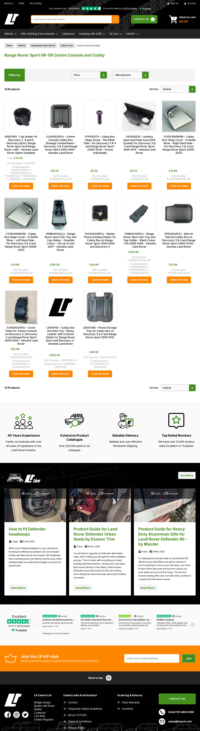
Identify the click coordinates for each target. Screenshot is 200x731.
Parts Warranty (131, 702)
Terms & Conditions (80, 721)
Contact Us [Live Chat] (144, 19)
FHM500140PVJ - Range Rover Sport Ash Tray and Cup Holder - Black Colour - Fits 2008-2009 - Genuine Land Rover (139, 240)
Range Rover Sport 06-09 (43, 45)
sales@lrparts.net (175, 721)
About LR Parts (77, 715)
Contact (73, 702)
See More (187, 475)
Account (190, 3)
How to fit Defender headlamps (27, 531)
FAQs (21, 3)
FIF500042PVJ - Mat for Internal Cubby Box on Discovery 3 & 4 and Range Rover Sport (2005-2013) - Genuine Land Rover (178, 240)
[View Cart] (182, 19)
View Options (21, 186)
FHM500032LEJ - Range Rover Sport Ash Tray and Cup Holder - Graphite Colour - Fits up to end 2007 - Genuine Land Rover (60, 241)
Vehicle (21, 45)
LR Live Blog (36, 3)
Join (188, 658)
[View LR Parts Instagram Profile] (16, 714)
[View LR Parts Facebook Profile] (7, 714)
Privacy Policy (76, 727)
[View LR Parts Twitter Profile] (25, 714)
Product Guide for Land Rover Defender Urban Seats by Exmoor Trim (95, 534)
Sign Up (172, 3)
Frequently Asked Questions (85, 708)
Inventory (127, 708)
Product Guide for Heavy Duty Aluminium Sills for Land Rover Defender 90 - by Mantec (162, 536)
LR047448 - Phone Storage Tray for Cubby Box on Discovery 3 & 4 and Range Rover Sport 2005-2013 (100, 332)
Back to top (100, 678)
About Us (8, 3)
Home (9, 45)
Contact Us (177, 698)
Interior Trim (67, 45)
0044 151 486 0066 (176, 712)
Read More (18, 587)
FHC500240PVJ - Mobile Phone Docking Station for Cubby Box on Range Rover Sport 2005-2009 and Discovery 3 (100, 240)
